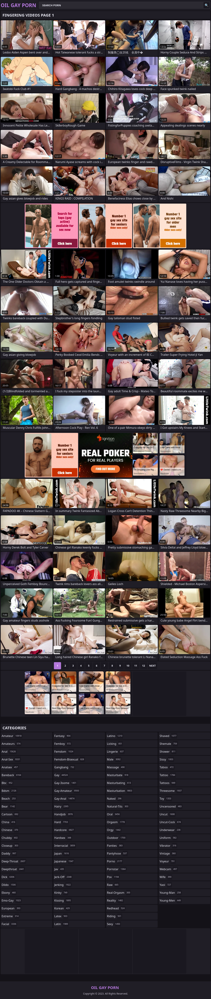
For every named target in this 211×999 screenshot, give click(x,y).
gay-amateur (67, 790)
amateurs (11, 743)
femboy (63, 743)
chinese (10, 830)
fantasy (62, 736)
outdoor (116, 837)
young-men (171, 900)
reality (115, 900)
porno (115, 861)
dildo (9, 884)
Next (152, 665)
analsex (10, 767)
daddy (9, 853)
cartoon (10, 814)
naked (114, 798)
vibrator (168, 845)
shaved (168, 736)
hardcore (64, 830)
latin (61, 924)
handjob (64, 814)
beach (9, 798)
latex (61, 916)
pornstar (116, 869)
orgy (114, 830)
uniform (168, 837)
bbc (7, 783)
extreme (10, 916)
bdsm (9, 790)
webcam (169, 869)
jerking (63, 884)
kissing (63, 900)
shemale (169, 743)
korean (62, 908)
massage (116, 767)
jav (59, 869)
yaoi (166, 884)
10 (127, 665)
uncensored (171, 806)
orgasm (116, 822)
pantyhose (117, 853)
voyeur (168, 861)
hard (61, 822)
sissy (167, 759)
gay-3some (65, 783)
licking (115, 743)
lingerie (116, 751)
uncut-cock (171, 822)
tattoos (168, 783)
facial (9, 924)
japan (62, 853)
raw (113, 884)
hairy (61, 806)
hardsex (63, 837)
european (11, 908)
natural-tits (118, 806)
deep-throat (14, 861)
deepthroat (13, 869)
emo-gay (12, 900)
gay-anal (64, 798)
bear (9, 806)
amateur (12, 736)
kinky (61, 892)
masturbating (119, 783)
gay (61, 775)
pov (113, 877)
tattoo (168, 775)
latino (115, 736)
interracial (65, 845)
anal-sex (11, 759)
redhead (116, 908)
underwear (170, 830)
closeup (10, 845)
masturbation (120, 790)
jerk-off (63, 877)
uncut (168, 814)
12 (143, 665)
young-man (171, 892)
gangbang (64, 767)
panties (115, 845)
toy (166, 798)
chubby (10, 837)
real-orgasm (119, 892)
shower (168, 751)
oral (114, 814)
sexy (114, 924)
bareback (12, 775)
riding (114, 916)
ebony (9, 892)
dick (8, 877)
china (9, 822)
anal (9, 751)
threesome (171, 790)
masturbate (118, 775)
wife (166, 877)
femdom (64, 751)
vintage (168, 853)
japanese (64, 861)
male (114, 759)
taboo (167, 767)
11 (135, 665)
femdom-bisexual (69, 759)
